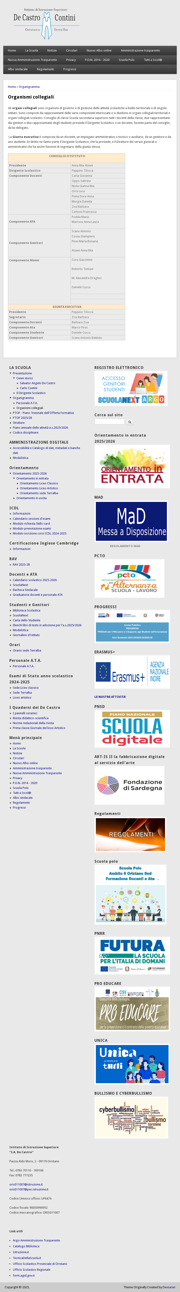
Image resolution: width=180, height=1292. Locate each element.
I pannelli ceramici (25, 713)
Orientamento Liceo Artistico (39, 488)
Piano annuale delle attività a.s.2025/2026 (40, 427)
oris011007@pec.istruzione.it (28, 1189)
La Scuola (31, 50)
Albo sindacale (18, 69)
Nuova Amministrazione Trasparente (32, 60)
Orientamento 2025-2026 (30, 473)
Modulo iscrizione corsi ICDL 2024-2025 (39, 533)
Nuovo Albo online (99, 50)
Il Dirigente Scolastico (31, 393)
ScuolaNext (20, 585)
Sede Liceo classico (26, 687)
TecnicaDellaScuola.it (27, 1258)
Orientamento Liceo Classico (39, 483)
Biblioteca (32, 1246)
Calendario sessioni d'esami (31, 518)
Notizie (52, 50)
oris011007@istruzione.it (26, 1184)
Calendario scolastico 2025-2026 (35, 580)
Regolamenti (45, 69)
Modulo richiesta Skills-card (31, 523)
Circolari (71, 50)
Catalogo (19, 1246)
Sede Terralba (22, 692)
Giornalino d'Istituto (26, 635)
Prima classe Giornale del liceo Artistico (39, 728)
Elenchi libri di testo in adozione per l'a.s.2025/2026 (47, 625)
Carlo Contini (28, 388)
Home (12, 50)
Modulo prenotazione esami (32, 528)
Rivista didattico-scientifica (31, 718)
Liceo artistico (22, 697)
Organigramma (29, 86)
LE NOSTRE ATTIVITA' (110, 697)
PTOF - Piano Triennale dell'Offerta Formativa (43, 413)
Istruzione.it (21, 1252)
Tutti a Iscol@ (153, 60)
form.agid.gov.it (24, 1275)
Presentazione (22, 373)
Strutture (19, 422)
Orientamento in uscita (31, 498)
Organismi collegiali (29, 408)
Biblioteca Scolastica (26, 610)
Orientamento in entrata (32, 478)
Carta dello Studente (26, 620)
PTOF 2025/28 (22, 418)
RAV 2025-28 (21, 564)
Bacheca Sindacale (25, 590)
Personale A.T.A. (27, 403)
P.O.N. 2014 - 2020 (97, 60)
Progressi (69, 69)
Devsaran (169, 1287)
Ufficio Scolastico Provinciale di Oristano (40, 1264)
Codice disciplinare (25, 432)
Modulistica (20, 458)
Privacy (71, 60)
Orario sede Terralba (27, 650)
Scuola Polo (127, 60)
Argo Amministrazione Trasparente (36, 1240)
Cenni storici (24, 378)
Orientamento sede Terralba (39, 493)
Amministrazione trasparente (140, 50)
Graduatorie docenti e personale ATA (38, 594)
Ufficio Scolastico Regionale (31, 1269)
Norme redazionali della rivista (33, 723)
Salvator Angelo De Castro (37, 383)
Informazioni (21, 513)
